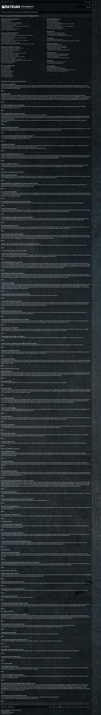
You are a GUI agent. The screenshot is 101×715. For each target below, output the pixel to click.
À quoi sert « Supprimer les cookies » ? (8, 29)
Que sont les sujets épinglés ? (7, 74)
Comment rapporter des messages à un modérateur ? (11, 59)
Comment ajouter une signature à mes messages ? (11, 50)
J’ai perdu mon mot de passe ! (7, 27)
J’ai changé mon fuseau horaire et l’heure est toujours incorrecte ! (13, 37)
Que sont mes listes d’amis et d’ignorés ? (55, 39)
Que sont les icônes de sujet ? (7, 76)
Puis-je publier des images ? (6, 70)
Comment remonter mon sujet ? (7, 62)
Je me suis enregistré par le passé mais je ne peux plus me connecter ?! (15, 26)
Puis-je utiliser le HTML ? (6, 68)
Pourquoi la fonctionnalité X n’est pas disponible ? (56, 68)
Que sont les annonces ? (6, 73)
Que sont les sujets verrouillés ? (7, 75)
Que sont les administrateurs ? (53, 20)
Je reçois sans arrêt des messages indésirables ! (56, 34)
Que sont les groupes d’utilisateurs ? (54, 22)
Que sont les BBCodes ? (6, 66)
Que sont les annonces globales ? (7, 71)
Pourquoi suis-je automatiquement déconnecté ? (10, 28)
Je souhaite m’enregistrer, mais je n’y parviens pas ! (11, 22)
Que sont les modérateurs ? (52, 21)
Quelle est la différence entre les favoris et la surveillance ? (58, 54)
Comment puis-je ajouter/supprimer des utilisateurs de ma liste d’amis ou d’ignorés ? (63, 40)
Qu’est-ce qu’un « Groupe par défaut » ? (55, 27)
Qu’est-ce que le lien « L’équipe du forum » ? (55, 28)
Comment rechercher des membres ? (54, 48)
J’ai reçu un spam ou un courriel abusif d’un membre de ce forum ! (60, 35)
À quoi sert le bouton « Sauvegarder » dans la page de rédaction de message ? (16, 60)
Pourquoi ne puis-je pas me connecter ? (9, 25)
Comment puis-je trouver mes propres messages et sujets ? (58, 49)
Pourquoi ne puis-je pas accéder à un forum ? (10, 55)
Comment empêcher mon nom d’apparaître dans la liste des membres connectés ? (17, 35)
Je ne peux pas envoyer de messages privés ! (56, 32)
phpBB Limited (35, 667)
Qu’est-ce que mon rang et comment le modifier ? (10, 42)
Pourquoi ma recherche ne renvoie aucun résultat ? (57, 46)
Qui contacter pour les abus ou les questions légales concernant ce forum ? (61, 69)
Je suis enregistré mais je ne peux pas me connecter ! (11, 23)
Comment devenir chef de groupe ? (54, 25)
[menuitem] (11, 2)
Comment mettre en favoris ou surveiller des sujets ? (57, 55)
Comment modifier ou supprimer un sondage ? (10, 54)
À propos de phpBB (27, 669)
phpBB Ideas (65, 676)
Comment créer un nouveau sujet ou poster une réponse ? (12, 48)
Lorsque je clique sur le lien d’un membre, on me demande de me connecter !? (18, 43)
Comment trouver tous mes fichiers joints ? (55, 63)
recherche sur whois (80, 684)
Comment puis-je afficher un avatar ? (8, 41)
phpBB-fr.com (7, 711)
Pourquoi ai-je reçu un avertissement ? (8, 57)
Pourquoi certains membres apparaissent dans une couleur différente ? (60, 26)
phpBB (67, 211)
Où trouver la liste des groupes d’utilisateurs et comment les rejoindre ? (61, 23)
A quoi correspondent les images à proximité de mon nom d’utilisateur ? (15, 40)
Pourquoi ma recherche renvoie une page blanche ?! (57, 47)
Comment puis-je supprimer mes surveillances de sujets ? (58, 57)
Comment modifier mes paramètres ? (8, 34)
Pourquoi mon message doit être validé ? (9, 61)
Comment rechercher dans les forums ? (54, 44)
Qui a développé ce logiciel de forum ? (54, 67)
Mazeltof (10, 712)
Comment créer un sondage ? (7, 51)
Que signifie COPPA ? (5, 21)
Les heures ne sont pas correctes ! (8, 36)
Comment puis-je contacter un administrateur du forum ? (58, 70)
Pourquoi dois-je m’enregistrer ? (7, 20)
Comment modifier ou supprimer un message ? (10, 49)
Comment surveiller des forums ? (53, 56)
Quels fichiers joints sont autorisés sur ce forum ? (56, 61)
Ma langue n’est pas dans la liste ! (7, 39)
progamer (5, 712)
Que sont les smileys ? (5, 69)
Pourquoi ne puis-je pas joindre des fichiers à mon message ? (13, 56)
